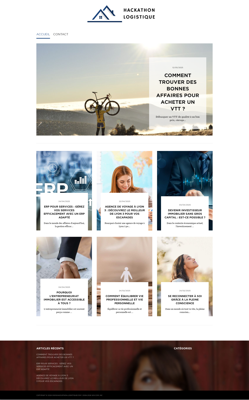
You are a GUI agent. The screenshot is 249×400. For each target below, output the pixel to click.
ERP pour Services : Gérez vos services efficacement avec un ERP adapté (54, 366)
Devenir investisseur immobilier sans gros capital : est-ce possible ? (185, 214)
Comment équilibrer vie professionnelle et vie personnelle (124, 300)
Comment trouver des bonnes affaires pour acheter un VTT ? (55, 356)
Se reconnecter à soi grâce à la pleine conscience (185, 300)
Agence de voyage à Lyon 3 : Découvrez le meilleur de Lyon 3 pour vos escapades (55, 378)
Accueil (43, 34)
